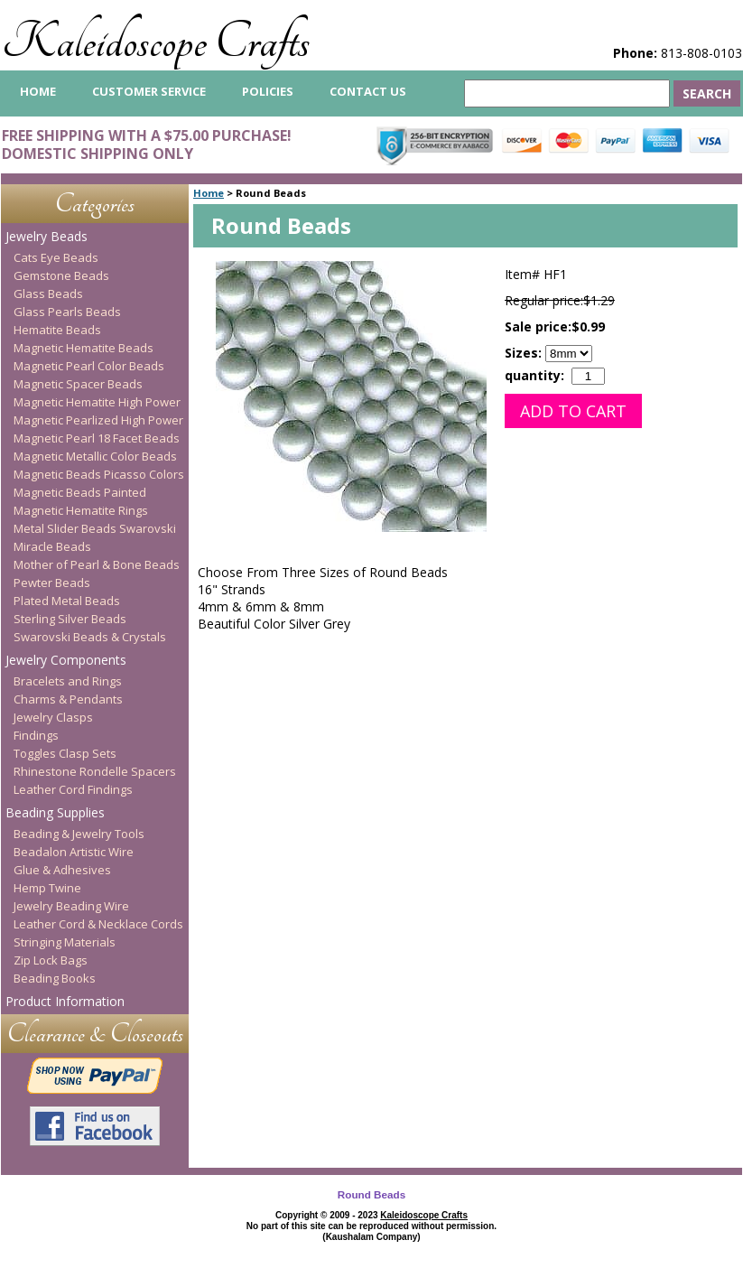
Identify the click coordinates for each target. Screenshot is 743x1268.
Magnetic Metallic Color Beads (95, 456)
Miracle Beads (52, 546)
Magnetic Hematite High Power (97, 402)
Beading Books (55, 978)
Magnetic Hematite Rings (81, 510)
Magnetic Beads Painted (80, 492)
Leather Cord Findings (73, 789)
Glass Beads (48, 293)
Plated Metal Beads (67, 600)
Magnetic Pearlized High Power (98, 420)
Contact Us (368, 91)
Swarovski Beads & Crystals (90, 637)
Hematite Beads (57, 330)
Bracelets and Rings (68, 681)
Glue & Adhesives (62, 870)
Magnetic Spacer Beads (78, 384)
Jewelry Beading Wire (71, 906)
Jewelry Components (65, 659)
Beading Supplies (55, 812)
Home (208, 193)
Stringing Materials (65, 942)
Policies (267, 91)
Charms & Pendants (68, 699)
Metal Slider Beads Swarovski (95, 528)
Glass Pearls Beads (67, 311)
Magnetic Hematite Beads (83, 348)
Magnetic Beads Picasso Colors (99, 474)
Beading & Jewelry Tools (79, 833)
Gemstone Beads (61, 275)
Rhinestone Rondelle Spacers (95, 771)
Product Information (65, 1001)
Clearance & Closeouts (95, 1034)
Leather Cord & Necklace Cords (98, 924)
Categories (95, 204)
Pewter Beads (52, 582)
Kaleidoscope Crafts (156, 42)
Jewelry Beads (46, 236)
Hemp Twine (47, 888)
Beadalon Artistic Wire (74, 852)
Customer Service (149, 91)
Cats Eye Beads (56, 257)
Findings (36, 735)
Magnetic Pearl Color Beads (89, 366)
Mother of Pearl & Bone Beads (97, 564)
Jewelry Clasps (53, 717)
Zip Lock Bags (51, 960)
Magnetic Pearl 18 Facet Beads (97, 438)
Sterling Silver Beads (70, 619)
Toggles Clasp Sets (65, 753)
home (38, 91)
